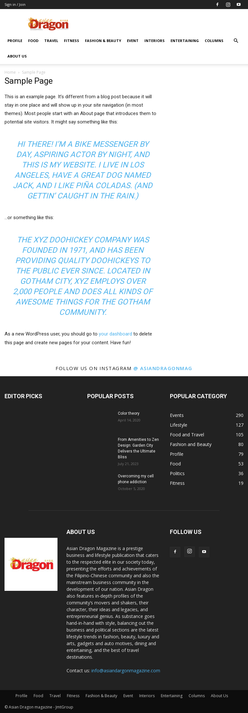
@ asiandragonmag (162, 368)
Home (10, 72)
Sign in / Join (15, 4)
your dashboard (115, 334)
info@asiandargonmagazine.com (125, 670)
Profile (14, 40)
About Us (17, 56)
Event (133, 40)
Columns (214, 40)
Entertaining (184, 40)
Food (33, 40)
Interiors (154, 40)
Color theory (129, 413)
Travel (51, 40)
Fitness (71, 40)
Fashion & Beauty (103, 40)
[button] (235, 41)
